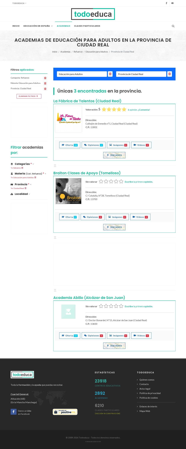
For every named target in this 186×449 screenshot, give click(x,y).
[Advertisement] (114, 264)
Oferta (70, 145)
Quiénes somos (146, 379)
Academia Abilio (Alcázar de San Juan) (89, 297)
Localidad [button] (20, 194)
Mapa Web (144, 411)
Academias (65, 51)
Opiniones (93, 145)
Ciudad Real (19, 188)
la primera (139, 181)
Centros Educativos (107, 385)
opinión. (139, 109)
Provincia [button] (21, 184)
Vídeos (141, 145)
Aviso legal (144, 388)
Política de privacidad (150, 393)
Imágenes (118, 145)
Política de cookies (148, 397)
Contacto (144, 384)
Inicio (54, 51)
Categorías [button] (22, 164)
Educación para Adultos (97, 51)
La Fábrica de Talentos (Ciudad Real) (87, 101)
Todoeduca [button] (19, 3)
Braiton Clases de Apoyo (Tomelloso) (87, 173)
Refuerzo (78, 51)
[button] (29, 173)
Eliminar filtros (28, 96)
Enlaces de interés (148, 406)
